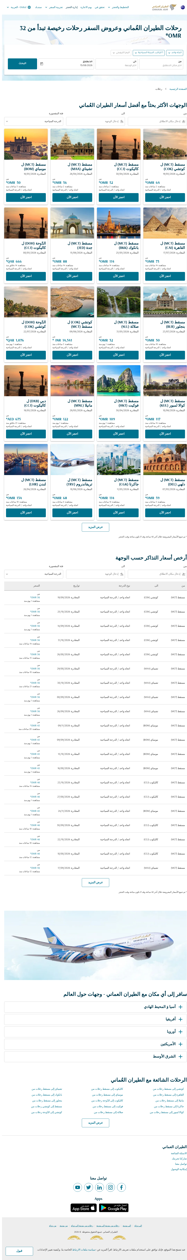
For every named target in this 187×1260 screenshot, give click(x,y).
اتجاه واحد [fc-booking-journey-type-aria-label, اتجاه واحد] (174, 52)
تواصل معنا (179, 1164)
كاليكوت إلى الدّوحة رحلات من (105, 1100)
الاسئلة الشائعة (177, 1153)
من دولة (50, 1226)
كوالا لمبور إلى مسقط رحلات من (165, 1112)
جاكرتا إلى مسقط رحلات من (167, 1106)
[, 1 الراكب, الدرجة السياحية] (148, 53)
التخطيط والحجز (115, 7)
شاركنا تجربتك (177, 1158)
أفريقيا (173, 1019)
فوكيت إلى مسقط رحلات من (106, 1106)
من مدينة (62, 1226)
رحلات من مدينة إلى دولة (80, 1226)
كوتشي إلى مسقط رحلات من (166, 1089)
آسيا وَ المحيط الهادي (162, 1007)
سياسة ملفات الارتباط (82, 1250)
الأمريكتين (170, 1044)
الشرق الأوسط (166, 1056)
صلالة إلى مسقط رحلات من (106, 1112)
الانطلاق (85, 62)
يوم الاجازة (84, 7)
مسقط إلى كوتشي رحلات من (44, 1106)
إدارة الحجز (70, 7)
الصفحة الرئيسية (176, 89)
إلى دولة (136, 1226)
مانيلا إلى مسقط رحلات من (167, 1100)
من (178, 62)
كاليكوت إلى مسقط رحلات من (105, 1089)
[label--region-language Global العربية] (16, 7)
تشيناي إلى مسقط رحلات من (45, 1089)
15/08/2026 (84, 65)
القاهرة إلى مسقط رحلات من (166, 1095)
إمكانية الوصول (177, 1169)
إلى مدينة (125, 1226)
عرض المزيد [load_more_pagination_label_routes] (93, 1122)
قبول (17, 1251)
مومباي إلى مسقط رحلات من (105, 1095)
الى (132, 62)
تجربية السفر (51, 7)
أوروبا (173, 1032)
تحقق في (98, 7)
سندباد (36, 7)
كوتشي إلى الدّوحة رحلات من (44, 1112)
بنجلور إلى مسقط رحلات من (45, 1100)
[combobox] (159, 66)
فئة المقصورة (54, 113)
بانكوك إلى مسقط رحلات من (45, 1095)
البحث (20, 63)
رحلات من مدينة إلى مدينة (105, 1226)
